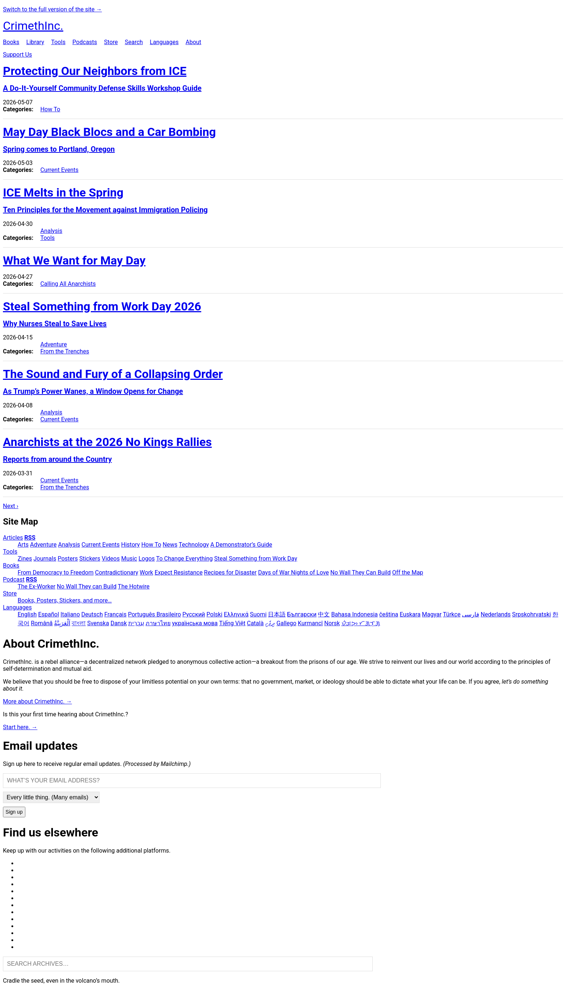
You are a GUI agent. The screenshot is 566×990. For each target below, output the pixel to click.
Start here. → (20, 727)
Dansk (119, 623)
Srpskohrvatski (531, 614)
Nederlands (496, 614)
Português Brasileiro (154, 614)
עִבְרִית (136, 623)
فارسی (470, 614)
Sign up (14, 812)
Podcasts (84, 42)
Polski (214, 614)
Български (301, 614)
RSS (29, 537)
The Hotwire (134, 586)
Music (129, 558)
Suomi (258, 614)
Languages (164, 42)
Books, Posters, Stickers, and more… (65, 600)
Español (48, 614)
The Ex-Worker (36, 586)
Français (115, 614)
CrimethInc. (33, 26)
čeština (388, 614)
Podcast (14, 579)
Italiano (70, 614)
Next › (10, 506)
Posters (68, 558)
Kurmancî (310, 623)
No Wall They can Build (87, 586)
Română (42, 623)
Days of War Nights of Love (293, 572)
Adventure (53, 344)
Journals (44, 558)
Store (111, 42)
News (170, 544)
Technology (194, 544)
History (130, 544)
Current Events (59, 169)
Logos (147, 558)
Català (255, 623)
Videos (111, 558)
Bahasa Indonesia (354, 614)
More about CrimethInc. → (37, 701)
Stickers (89, 558)
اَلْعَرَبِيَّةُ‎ (62, 623)
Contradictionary (116, 572)
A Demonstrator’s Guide (241, 544)
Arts (23, 544)
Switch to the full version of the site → (52, 9)
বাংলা (79, 623)
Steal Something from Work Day (255, 558)
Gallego (286, 623)
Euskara (410, 614)
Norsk (332, 623)
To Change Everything (184, 558)
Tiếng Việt (232, 623)
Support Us (17, 54)
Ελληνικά (236, 614)
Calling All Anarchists (68, 283)
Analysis (51, 230)
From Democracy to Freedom (56, 572)
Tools (58, 42)
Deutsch (92, 614)
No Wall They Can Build (360, 572)
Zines (25, 558)
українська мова (195, 623)
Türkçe (452, 614)
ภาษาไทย (158, 623)
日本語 (277, 614)
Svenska (98, 623)
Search (134, 42)
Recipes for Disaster (230, 572)
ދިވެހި (270, 623)
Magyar (431, 614)
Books (11, 42)
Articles (13, 537)
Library (35, 42)
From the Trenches (64, 351)
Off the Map (407, 572)
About (193, 42)
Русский (193, 614)
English (27, 614)
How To (50, 109)
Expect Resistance (179, 572)
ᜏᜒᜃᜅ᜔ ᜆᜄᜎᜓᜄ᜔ (360, 623)
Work (146, 572)
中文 (324, 614)
